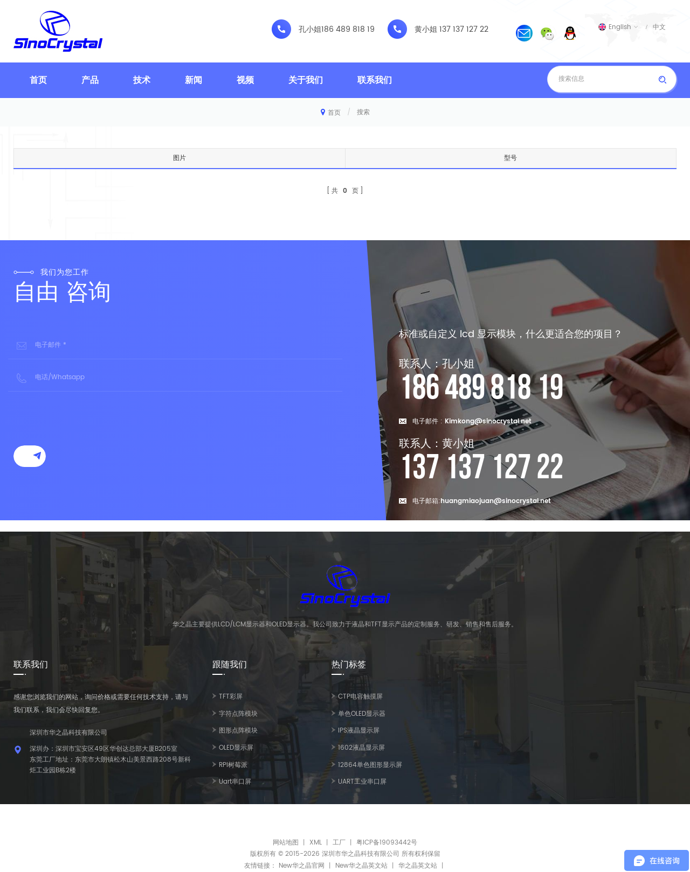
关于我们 (305, 80)
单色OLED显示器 (361, 714)
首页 (38, 80)
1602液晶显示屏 (361, 748)
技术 (141, 80)
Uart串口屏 (235, 782)
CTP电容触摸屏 (360, 697)
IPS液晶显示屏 (359, 730)
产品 (90, 80)
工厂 (339, 843)
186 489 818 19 (348, 29)
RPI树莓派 (233, 765)
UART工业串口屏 (362, 782)
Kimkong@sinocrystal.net (488, 421)
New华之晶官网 (302, 866)
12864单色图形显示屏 (370, 765)
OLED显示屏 (236, 748)
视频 (245, 80)
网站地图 (286, 843)
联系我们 (374, 80)
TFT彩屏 (231, 697)
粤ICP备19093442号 (386, 843)
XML (315, 843)
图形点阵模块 (238, 730)
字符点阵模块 (238, 714)
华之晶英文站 (417, 866)
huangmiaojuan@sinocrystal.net (495, 501)
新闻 (193, 80)
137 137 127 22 (463, 29)
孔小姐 (310, 29)
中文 (659, 27)
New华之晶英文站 (361, 866)
